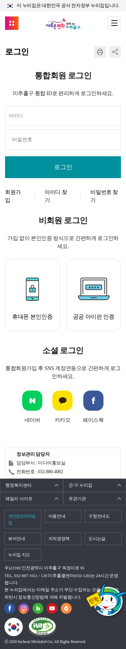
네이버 (32, 420)
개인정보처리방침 (21, 519)
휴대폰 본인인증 (32, 317)
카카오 (63, 420)
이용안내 (57, 516)
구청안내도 (99, 516)
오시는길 (97, 538)
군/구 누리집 (81, 485)
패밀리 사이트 (19, 498)
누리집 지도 (19, 554)
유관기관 (77, 498)
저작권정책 (59, 538)
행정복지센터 (18, 485)
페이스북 (93, 420)
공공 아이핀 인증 (94, 317)
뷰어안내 (16, 538)
